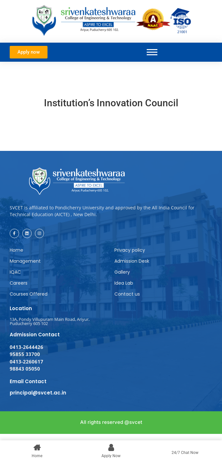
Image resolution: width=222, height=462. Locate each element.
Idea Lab (123, 283)
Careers (18, 283)
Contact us (127, 294)
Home (16, 250)
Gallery (122, 272)
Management (25, 261)
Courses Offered (29, 294)
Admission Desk (131, 261)
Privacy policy (129, 250)
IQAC (15, 272)
